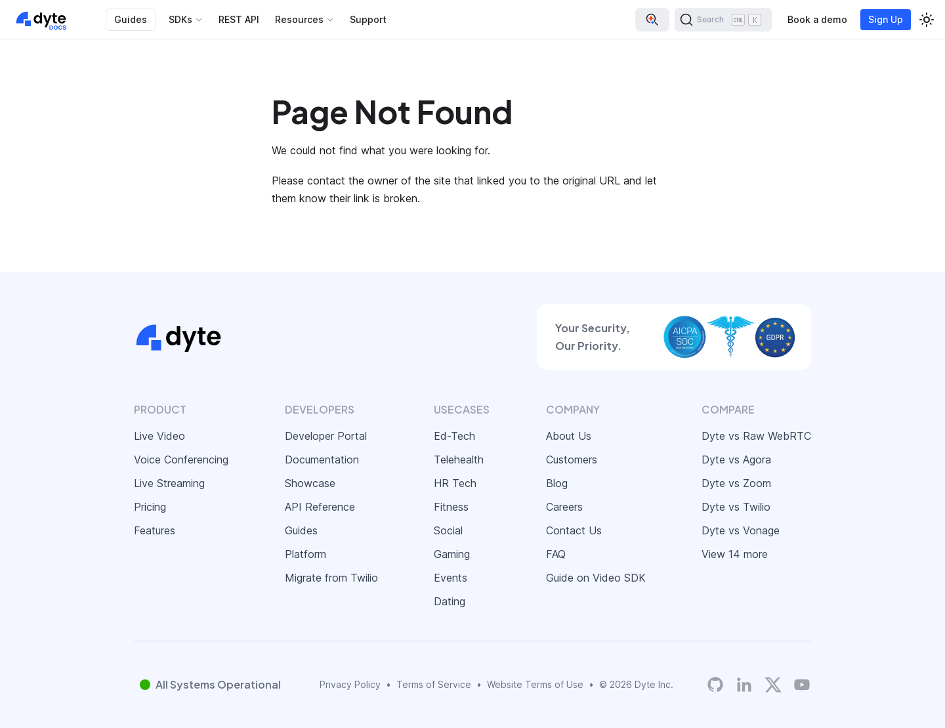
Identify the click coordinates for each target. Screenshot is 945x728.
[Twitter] (773, 684)
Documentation (322, 459)
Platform (305, 554)
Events (450, 577)
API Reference (320, 506)
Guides (130, 19)
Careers (564, 506)
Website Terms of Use (535, 684)
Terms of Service (433, 684)
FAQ (556, 554)
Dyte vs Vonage (741, 530)
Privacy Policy (350, 684)
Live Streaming (169, 483)
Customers (571, 459)
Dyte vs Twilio (736, 506)
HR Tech (455, 483)
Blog (557, 483)
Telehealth (459, 459)
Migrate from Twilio (331, 577)
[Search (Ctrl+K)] (723, 20)
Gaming (452, 554)
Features (154, 530)
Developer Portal (326, 435)
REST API (239, 19)
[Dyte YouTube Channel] (802, 685)
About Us (568, 435)
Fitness (451, 506)
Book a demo (817, 19)
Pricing (150, 506)
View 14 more (735, 554)
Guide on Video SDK (596, 577)
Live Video (159, 435)
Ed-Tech (454, 435)
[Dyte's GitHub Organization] (715, 685)
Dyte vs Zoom (736, 483)
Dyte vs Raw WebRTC (756, 435)
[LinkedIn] (744, 685)
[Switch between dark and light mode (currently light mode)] (926, 19)
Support (368, 19)
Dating (449, 601)
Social (448, 530)
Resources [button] (299, 19)
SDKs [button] (180, 19)
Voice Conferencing (181, 459)
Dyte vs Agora (736, 459)
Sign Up (885, 19)
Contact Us (574, 530)
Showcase (310, 483)
